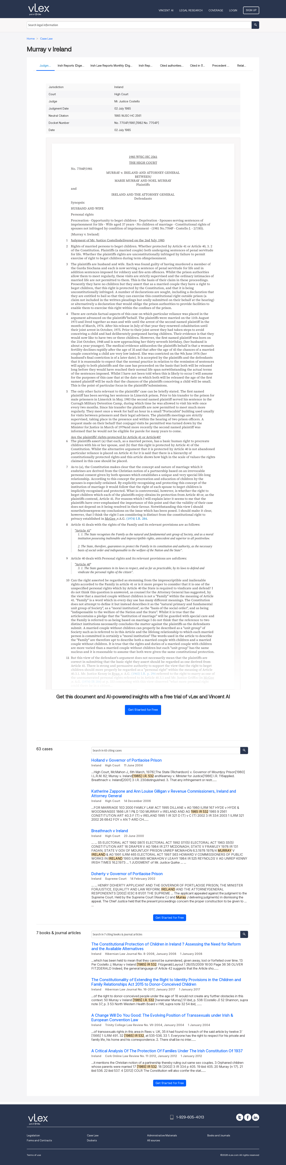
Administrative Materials (162, 1135)
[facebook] (247, 1117)
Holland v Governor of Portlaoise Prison (126, 760)
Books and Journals (218, 1135)
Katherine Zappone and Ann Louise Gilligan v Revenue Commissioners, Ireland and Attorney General (163, 793)
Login (233, 10)
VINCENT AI (166, 10)
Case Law (93, 1135)
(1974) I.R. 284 (136, 518)
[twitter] (239, 1117)
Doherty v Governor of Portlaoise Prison (127, 874)
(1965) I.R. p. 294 (143, 673)
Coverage (216, 10)
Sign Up (251, 10)
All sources (153, 1140)
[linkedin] (255, 1117)
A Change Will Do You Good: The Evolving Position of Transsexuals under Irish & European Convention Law (162, 1017)
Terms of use (34, 1155)
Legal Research (191, 10)
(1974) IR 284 (91, 681)
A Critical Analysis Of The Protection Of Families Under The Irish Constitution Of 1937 (167, 1051)
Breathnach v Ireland (109, 831)
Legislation (33, 1135)
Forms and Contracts (39, 1140)
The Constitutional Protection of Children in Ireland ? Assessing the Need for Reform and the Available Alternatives (166, 946)
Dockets (92, 1140)
